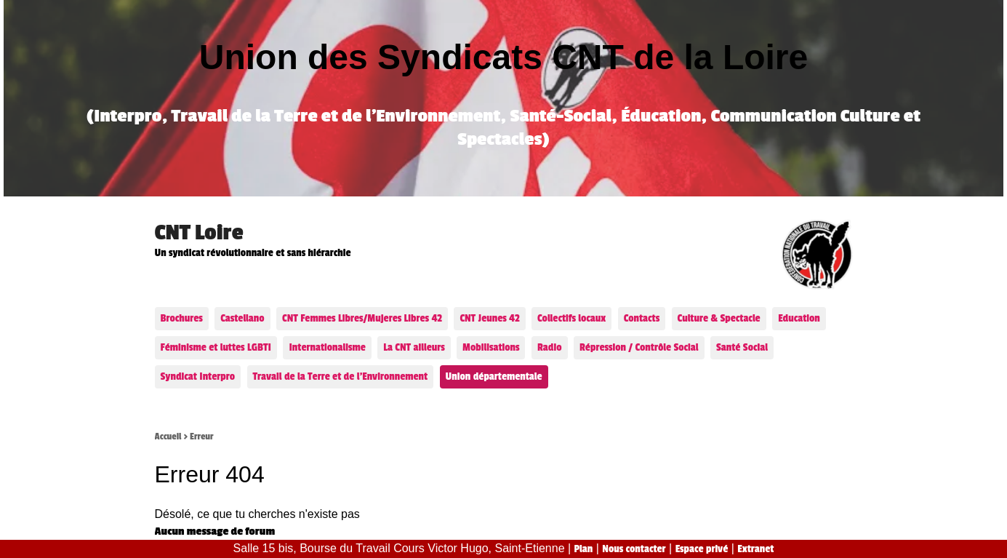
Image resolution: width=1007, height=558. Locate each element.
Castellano (242, 318)
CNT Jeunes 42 (489, 318)
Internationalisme (327, 347)
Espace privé (702, 549)
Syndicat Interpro (198, 376)
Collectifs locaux (571, 318)
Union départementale (494, 376)
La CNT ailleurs (413, 347)
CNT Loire (199, 233)
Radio (549, 347)
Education (799, 318)
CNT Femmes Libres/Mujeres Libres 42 (362, 318)
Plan (583, 549)
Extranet (755, 549)
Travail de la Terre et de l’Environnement (340, 376)
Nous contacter (633, 549)
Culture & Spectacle (719, 318)
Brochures (182, 318)
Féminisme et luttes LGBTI (216, 347)
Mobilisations (490, 347)
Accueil (168, 436)
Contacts (641, 318)
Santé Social (742, 347)
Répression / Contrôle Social (639, 347)
